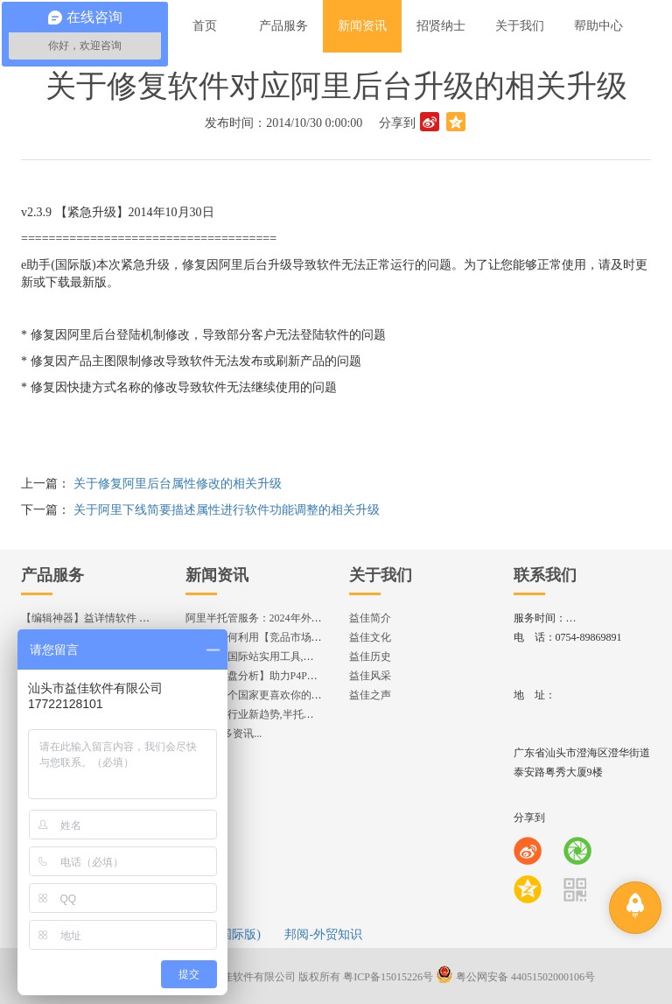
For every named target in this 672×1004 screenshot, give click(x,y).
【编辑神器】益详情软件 (93, 618)
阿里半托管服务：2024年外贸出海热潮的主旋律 (296, 618)
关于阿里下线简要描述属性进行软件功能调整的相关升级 (227, 509)
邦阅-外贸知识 (323, 934)
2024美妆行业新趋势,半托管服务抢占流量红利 (292, 714)
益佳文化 (370, 637)
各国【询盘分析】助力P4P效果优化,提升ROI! (290, 676)
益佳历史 (370, 656)
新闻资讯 (217, 575)
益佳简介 (370, 618)
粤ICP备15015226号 (388, 977)
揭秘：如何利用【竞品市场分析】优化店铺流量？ (301, 637)
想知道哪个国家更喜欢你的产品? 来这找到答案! (296, 695)
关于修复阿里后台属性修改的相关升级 (178, 483)
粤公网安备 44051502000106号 (515, 977)
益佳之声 (370, 695)
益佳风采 (370, 676)
